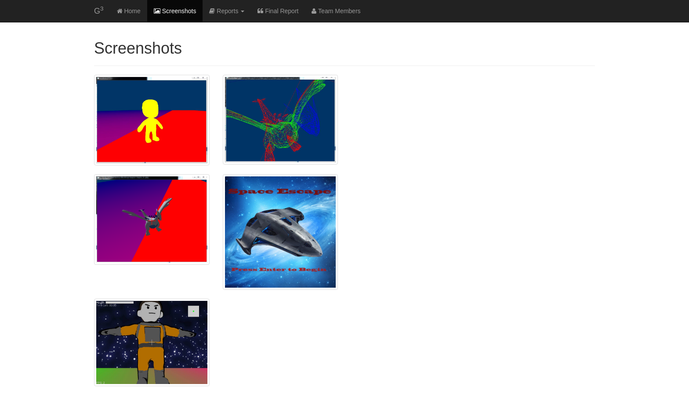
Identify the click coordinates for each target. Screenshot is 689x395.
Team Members (336, 11)
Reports (226, 11)
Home (129, 11)
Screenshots (175, 11)
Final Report (277, 11)
